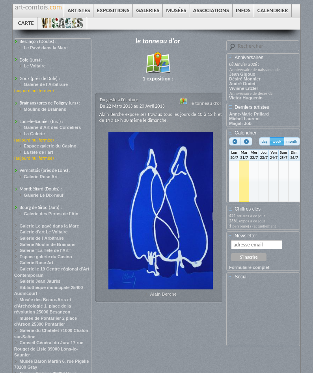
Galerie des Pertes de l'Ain (51, 213)
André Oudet (242, 83)
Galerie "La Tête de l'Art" (45, 250)
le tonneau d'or (205, 103)
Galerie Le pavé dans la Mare (49, 226)
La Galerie (34, 133)
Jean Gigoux (242, 74)
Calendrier (245, 133)
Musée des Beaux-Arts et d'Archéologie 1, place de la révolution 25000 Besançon (42, 305)
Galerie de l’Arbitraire (46, 84)
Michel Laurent (244, 118)
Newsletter (246, 236)
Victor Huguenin (246, 97)
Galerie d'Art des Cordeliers (52, 127)
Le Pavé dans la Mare (45, 47)
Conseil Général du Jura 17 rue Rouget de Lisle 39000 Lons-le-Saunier (49, 348)
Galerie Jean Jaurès (39, 281)
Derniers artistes (252, 107)
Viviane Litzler (243, 88)
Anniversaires (249, 57)
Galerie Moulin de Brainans (47, 244)
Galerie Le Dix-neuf (43, 195)
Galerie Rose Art (41, 176)
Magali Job (240, 123)
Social (241, 277)
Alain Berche (163, 294)
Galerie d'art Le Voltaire (43, 231)
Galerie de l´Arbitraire (41, 238)
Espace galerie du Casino (50, 146)
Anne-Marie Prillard (249, 114)
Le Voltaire (34, 65)
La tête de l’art (38, 152)
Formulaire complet (249, 267)
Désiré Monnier (244, 78)
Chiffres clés (248, 209)
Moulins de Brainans (45, 109)
